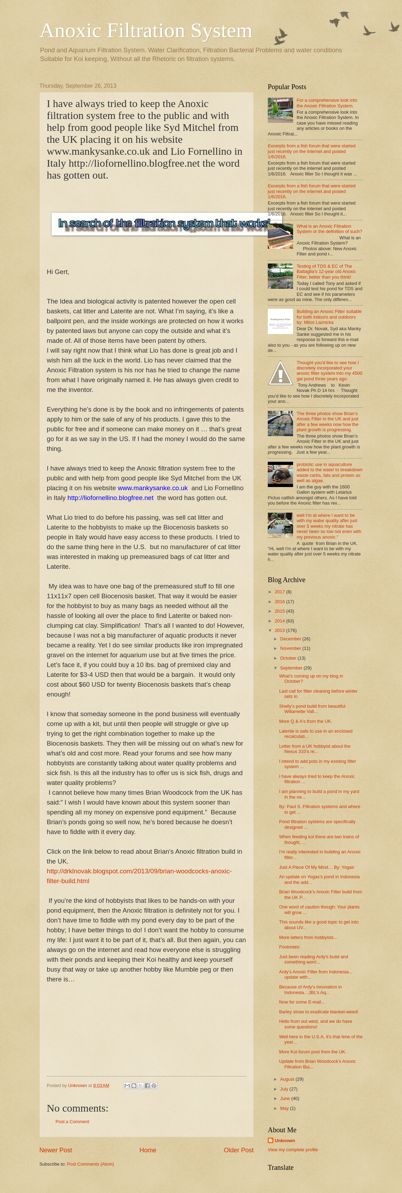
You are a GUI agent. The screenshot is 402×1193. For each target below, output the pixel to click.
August (288, 1079)
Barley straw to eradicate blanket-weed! (318, 1011)
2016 (280, 601)
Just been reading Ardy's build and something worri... (313, 959)
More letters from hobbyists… (308, 937)
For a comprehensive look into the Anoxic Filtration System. (327, 103)
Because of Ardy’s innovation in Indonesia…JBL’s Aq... (310, 989)
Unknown (285, 1140)
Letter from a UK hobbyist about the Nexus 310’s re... (314, 749)
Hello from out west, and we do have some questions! (315, 1024)
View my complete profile (293, 1149)
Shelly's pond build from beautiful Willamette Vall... (312, 709)
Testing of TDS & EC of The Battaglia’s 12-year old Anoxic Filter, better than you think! (326, 272)
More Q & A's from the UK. (305, 721)
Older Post (239, 1150)
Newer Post (55, 1150)
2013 (280, 630)
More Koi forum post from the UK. (312, 1051)
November (291, 648)
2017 (280, 591)
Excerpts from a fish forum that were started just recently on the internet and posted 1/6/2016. (312, 151)
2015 (280, 611)
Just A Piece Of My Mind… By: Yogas (316, 867)
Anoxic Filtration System (146, 30)
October (288, 658)
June (285, 1098)
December (291, 638)
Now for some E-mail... (302, 1002)
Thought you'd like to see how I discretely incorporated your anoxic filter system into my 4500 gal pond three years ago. (329, 370)
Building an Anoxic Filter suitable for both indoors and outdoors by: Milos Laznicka (329, 317)
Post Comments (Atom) (90, 1164)
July (284, 1089)
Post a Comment (72, 1121)
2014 (280, 621)
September (292, 668)
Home (148, 1150)
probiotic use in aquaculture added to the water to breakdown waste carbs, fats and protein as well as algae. (330, 472)
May (285, 1108)
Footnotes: (289, 946)
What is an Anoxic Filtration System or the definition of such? (329, 229)
